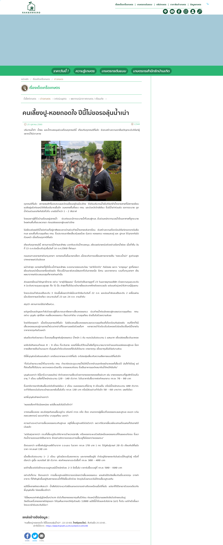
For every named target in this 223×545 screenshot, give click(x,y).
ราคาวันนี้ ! (60, 71)
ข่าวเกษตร (45, 99)
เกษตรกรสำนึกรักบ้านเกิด (151, 71)
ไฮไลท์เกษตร (30, 99)
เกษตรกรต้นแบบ (114, 71)
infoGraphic (60, 99)
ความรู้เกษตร (85, 71)
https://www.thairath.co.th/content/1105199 (67, 526)
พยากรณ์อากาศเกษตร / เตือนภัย (87, 99)
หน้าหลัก (24, 79)
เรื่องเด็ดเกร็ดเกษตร (41, 79)
